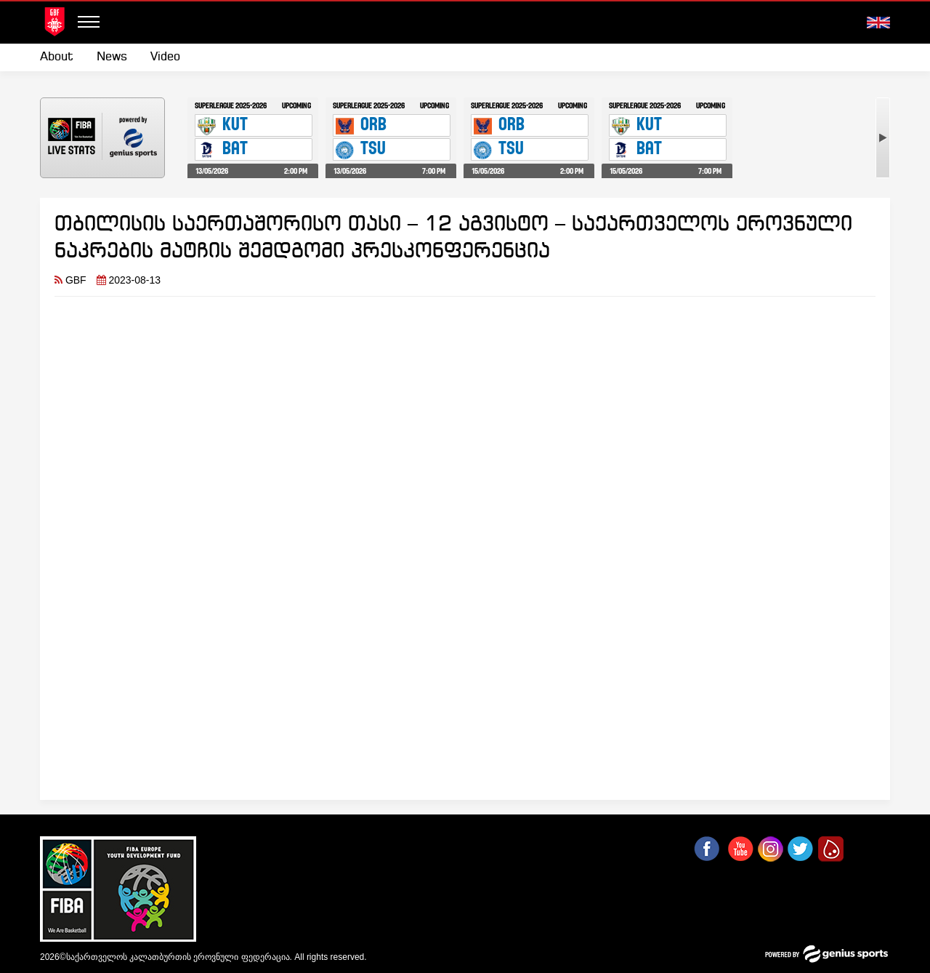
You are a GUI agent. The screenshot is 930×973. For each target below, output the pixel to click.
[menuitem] (62, 57)
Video (165, 57)
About (56, 57)
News (112, 57)
